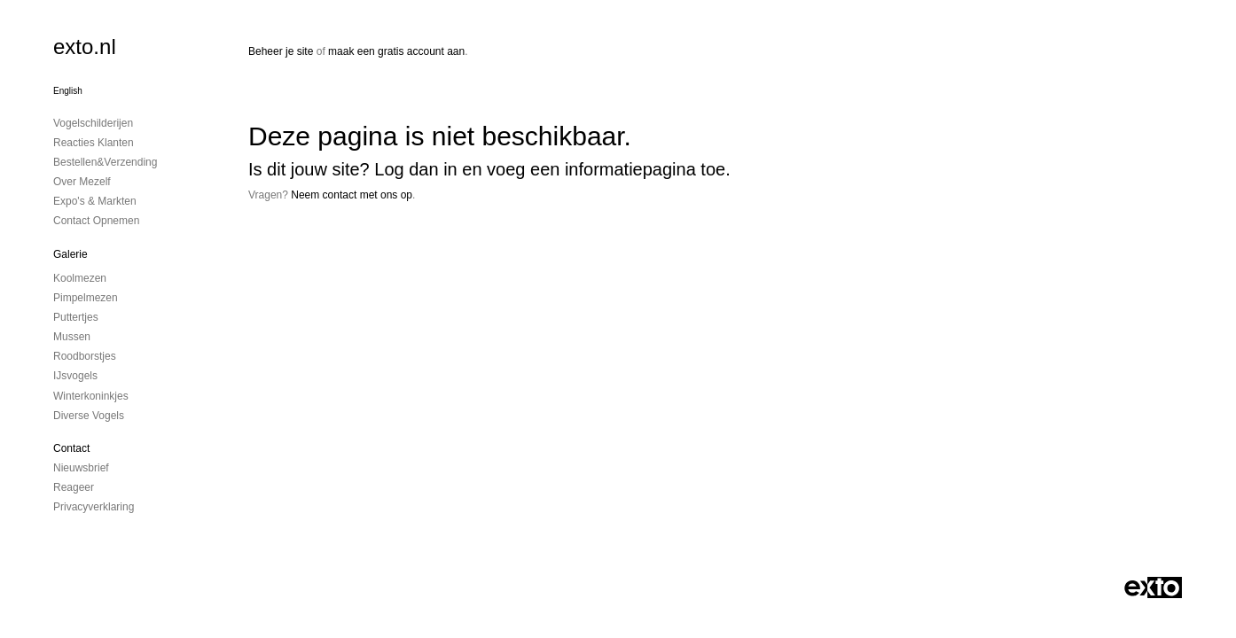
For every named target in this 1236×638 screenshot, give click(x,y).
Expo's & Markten (95, 201)
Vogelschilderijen (93, 123)
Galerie (70, 254)
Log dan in (415, 169)
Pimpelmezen (85, 298)
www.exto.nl (405, 254)
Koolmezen (79, 278)
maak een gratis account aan (396, 51)
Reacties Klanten (93, 142)
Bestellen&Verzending (105, 162)
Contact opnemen (96, 220)
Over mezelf (82, 181)
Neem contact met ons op (351, 195)
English (67, 91)
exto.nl (84, 46)
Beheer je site (280, 51)
